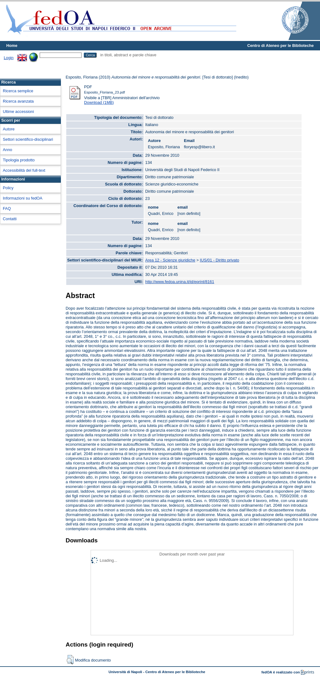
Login (8, 57)
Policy (8, 187)
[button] (70, 659)
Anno (7, 149)
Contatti (10, 218)
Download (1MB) (99, 102)
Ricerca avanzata (18, 101)
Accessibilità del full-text (24, 170)
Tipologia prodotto (19, 160)
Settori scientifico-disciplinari (28, 139)
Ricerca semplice (18, 91)
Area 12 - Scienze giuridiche (170, 260)
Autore (9, 129)
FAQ (7, 208)
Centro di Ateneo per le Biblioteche (280, 45)
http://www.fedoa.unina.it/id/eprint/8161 (179, 281)
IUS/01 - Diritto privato (219, 260)
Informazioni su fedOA (22, 198)
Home (12, 45)
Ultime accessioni (18, 111)
